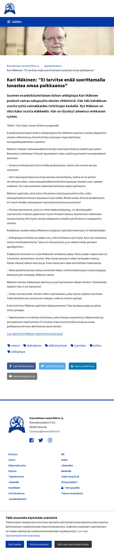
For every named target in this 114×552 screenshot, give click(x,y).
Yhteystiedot (69, 482)
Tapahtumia (16, 476)
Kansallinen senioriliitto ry (23, 66)
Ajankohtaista (52, 66)
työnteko (78, 345)
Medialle (66, 471)
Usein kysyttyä (70, 476)
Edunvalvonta (17, 465)
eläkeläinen (32, 345)
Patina (12, 471)
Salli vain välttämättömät (73, 544)
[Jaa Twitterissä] (52, 366)
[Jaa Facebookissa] (21, 366)
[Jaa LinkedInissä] (82, 366)
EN (62, 454)
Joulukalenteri (17, 499)
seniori (14, 345)
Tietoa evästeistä (72, 493)
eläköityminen (56, 345)
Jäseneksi (67, 465)
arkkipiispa (16, 352)
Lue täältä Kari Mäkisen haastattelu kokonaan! (35, 333)
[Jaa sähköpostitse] (22, 376)
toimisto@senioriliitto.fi (44, 431)
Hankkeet (14, 487)
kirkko (96, 345)
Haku (64, 459)
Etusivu (13, 454)
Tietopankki (70, 487)
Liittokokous (16, 493)
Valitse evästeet (39, 544)
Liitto (11, 459)
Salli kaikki (14, 544)
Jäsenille (13, 482)
